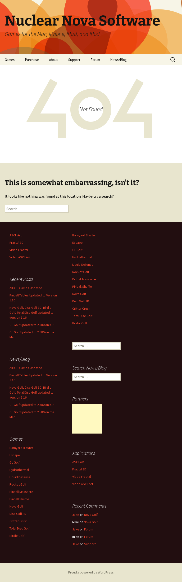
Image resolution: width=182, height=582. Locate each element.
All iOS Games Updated (25, 288)
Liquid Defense (82, 264)
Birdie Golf (79, 323)
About (53, 59)
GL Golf (77, 250)
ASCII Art (15, 235)
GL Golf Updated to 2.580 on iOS (32, 325)
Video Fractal (18, 250)
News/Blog (118, 59)
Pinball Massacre (84, 279)
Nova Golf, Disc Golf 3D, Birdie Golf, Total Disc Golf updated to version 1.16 (31, 312)
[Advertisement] (87, 419)
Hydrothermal (82, 257)
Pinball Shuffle (82, 286)
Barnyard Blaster (84, 235)
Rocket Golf (80, 272)
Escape (77, 242)
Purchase (32, 59)
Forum (95, 59)
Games (10, 59)
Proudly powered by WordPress (91, 572)
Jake (75, 515)
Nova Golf (79, 294)
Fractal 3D (16, 242)
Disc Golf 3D (80, 301)
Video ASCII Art (19, 257)
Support (74, 59)
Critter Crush (81, 308)
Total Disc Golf (82, 316)
